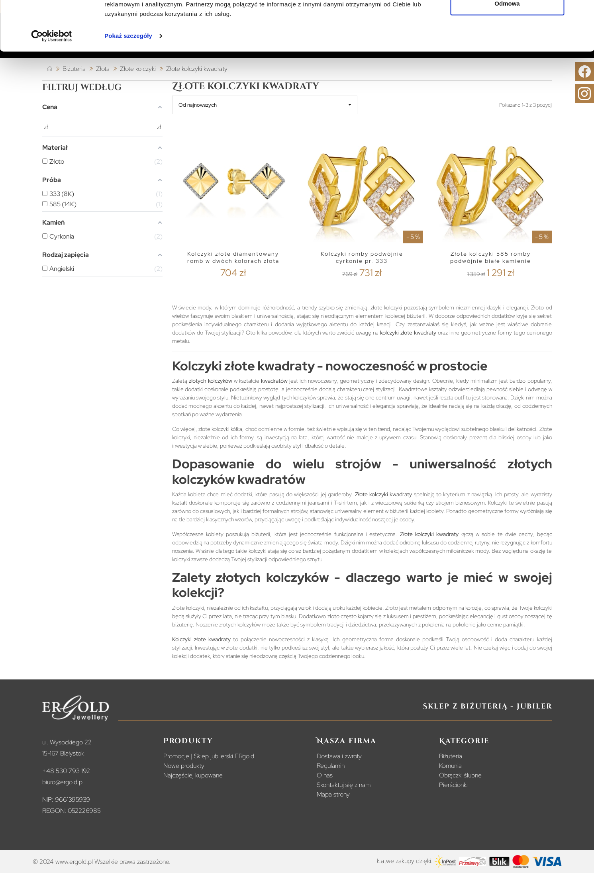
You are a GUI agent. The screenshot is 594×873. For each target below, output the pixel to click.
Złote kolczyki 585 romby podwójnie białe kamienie (490, 257)
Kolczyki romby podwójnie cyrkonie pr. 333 (362, 257)
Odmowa (507, 47)
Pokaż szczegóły (128, 79)
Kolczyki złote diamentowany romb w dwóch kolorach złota (233, 257)
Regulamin (331, 765)
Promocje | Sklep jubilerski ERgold (208, 756)
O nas (325, 775)
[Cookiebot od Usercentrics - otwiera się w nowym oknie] (51, 80)
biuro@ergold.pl (63, 782)
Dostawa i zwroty (339, 756)
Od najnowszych (197, 105)
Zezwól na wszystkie (507, 21)
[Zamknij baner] (581, 12)
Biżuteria (450, 756)
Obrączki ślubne (460, 775)
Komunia (450, 765)
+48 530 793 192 (66, 771)
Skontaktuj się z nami (344, 785)
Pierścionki (453, 785)
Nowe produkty (183, 765)
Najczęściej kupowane (193, 775)
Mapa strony (333, 794)
